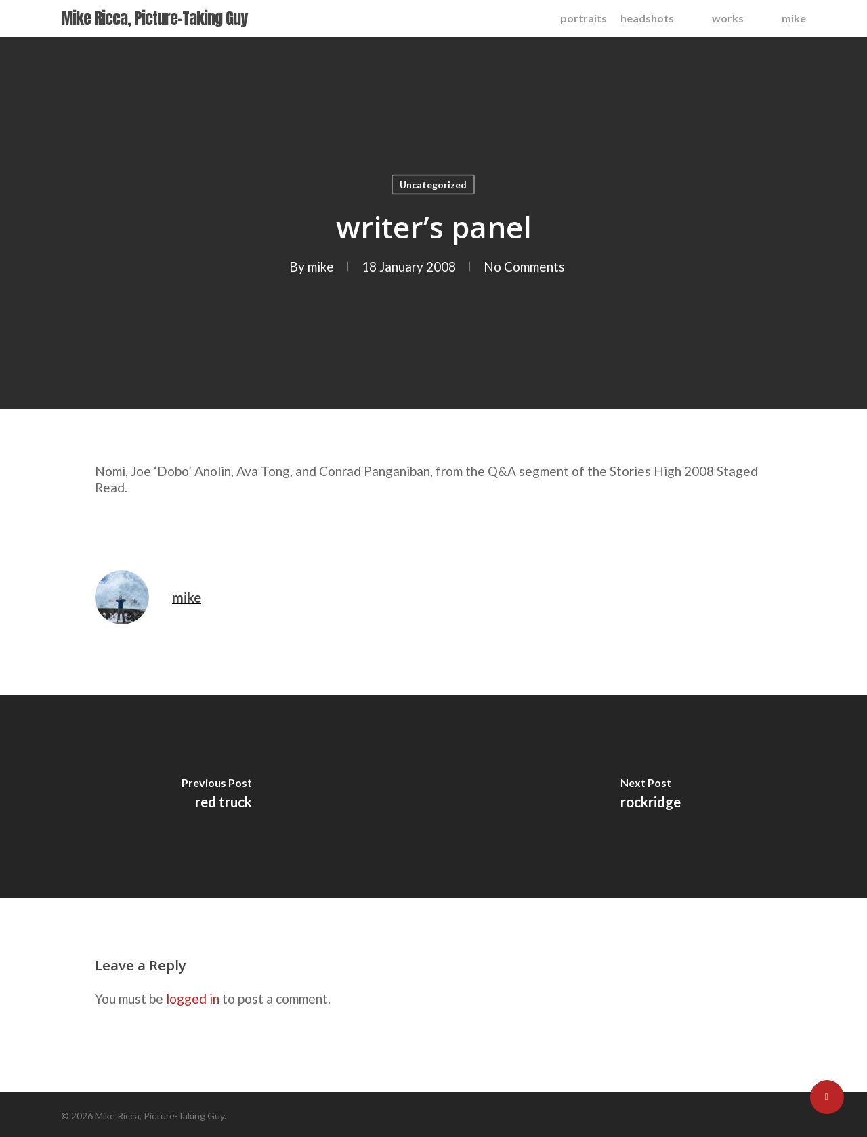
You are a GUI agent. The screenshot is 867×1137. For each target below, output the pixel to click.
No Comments (524, 266)
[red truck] (217, 796)
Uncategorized (433, 184)
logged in (192, 998)
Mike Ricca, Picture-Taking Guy (154, 18)
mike (321, 266)
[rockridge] (650, 796)
